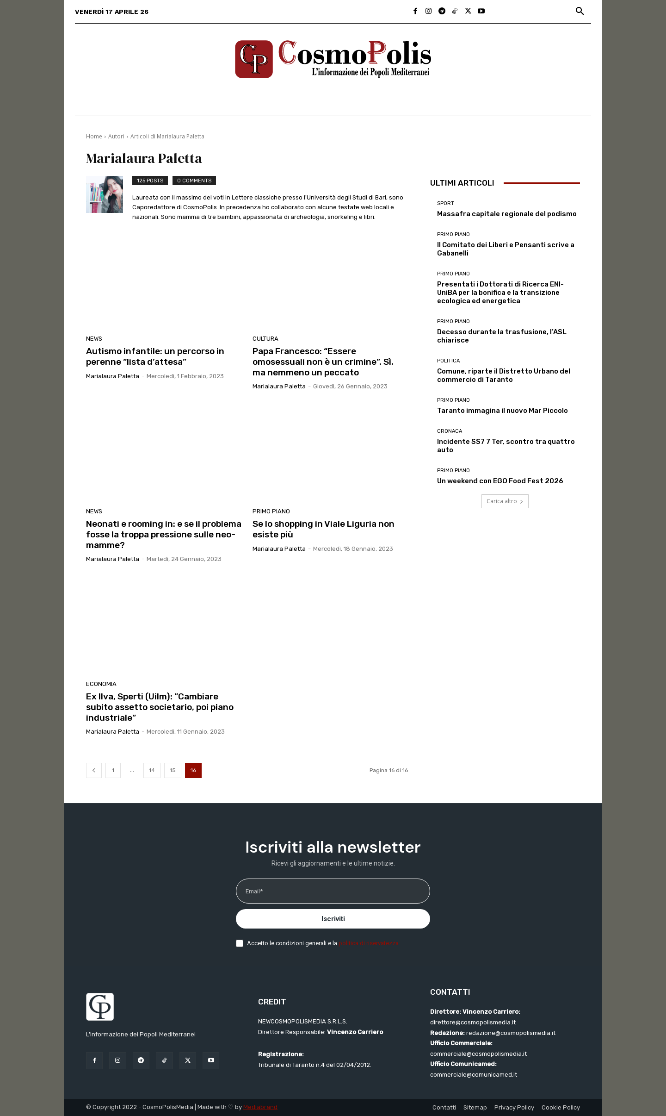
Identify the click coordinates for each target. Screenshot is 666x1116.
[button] (580, 11)
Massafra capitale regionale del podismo (507, 214)
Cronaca (449, 431)
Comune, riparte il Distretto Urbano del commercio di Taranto (503, 375)
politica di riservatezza (369, 943)
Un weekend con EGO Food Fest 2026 (500, 481)
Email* (254, 891)
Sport (445, 203)
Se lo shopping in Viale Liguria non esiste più (324, 529)
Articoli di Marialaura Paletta (167, 136)
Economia (101, 684)
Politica (448, 360)
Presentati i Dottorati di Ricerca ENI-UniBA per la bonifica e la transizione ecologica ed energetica (500, 292)
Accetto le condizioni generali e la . (324, 943)
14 (152, 770)
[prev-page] (94, 770)
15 (173, 770)
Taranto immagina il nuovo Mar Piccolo (502, 410)
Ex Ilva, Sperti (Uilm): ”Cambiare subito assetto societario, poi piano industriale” (160, 707)
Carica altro (505, 501)
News (94, 339)
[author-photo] (109, 200)
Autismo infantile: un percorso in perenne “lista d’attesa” (155, 356)
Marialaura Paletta (112, 376)
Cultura (265, 339)
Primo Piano (271, 511)
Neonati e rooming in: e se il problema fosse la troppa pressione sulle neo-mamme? (163, 534)
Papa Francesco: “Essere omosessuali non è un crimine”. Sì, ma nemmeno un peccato (323, 362)
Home (94, 136)
